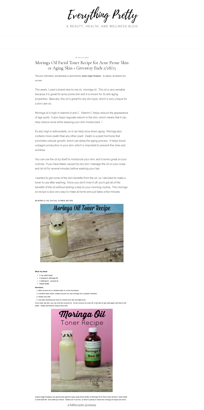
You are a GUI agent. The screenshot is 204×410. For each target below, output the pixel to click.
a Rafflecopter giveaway (82, 404)
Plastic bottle (44, 284)
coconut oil (54, 281)
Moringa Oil (53, 278)
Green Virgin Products (91, 76)
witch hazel (48, 275)
